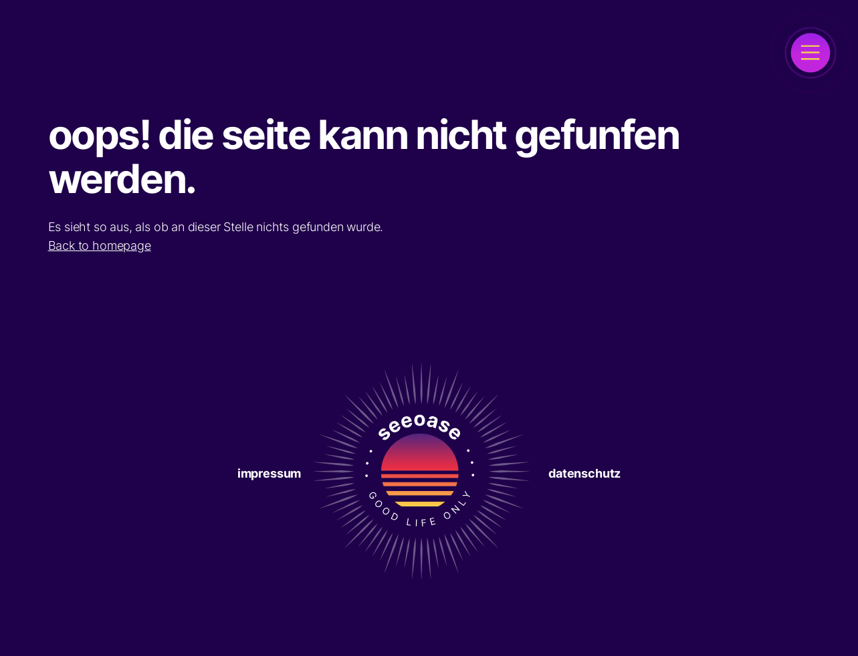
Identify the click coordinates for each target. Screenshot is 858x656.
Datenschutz (584, 473)
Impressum (269, 473)
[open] (810, 53)
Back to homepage (99, 245)
